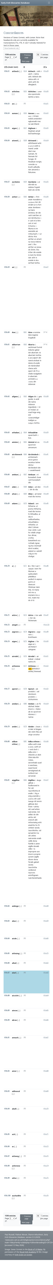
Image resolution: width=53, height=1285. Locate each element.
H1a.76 (46, 1195)
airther (31, 239)
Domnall (37, 546)
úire (34, 752)
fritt (37, 197)
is (34, 146)
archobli (31, 379)
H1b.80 (6, 741)
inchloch (31, 773)
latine (37, 462)
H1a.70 (46, 1109)
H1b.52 (6, 91)
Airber (31, 197)
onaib (39, 838)
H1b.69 (6, 503)
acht (34, 82)
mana (36, 590)
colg (30, 553)
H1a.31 (46, 103)
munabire (37, 199)
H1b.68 (6, 494)
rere (30, 634)
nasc (38, 113)
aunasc (15, 113)
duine (30, 363)
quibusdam (32, 574)
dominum (32, 694)
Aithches (32, 91)
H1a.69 (46, 1091)
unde (36, 148)
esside (38, 252)
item (36, 568)
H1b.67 (6, 487)
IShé (30, 757)
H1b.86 (6, 963)
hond (35, 768)
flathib (31, 843)
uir (40, 746)
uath (35, 744)
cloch (35, 749)
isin (29, 352)
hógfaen (31, 131)
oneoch (31, 820)
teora (33, 242)
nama (33, 402)
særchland (35, 124)
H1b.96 (6, 1146)
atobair (36, 360)
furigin (31, 159)
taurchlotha (33, 791)
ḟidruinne (31, 172)
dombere (36, 207)
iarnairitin (32, 833)
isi (40, 352)
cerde (37, 190)
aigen (14, 128)
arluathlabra (33, 522)
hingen (38, 729)
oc (35, 551)
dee (39, 487)
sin (29, 365)
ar (39, 182)
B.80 (25, 704)
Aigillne (31, 780)
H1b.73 (6, 632)
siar (29, 257)
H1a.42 (46, 474)
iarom (39, 801)
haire (33, 210)
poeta (30, 509)
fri (37, 371)
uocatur (36, 734)
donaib (36, 846)
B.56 (25, 113)
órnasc (36, 116)
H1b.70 (6, 566)
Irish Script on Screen (23, 1254)
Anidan (31, 704)
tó (33, 590)
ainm (30, 82)
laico (37, 97)
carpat (31, 568)
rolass (30, 760)
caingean (31, 649)
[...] (20, 71)
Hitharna (37, 509)
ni (32, 516)
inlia (34, 757)
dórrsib (31, 184)
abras (14, 1020)
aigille (30, 846)
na (29, 124)
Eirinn (33, 249)
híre (39, 220)
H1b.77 (6, 689)
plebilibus (32, 576)
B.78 (25, 689)
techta (38, 355)
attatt (39, 239)
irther (30, 252)
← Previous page (26, 56)
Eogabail (31, 337)
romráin (31, 164)
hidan (37, 706)
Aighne (31, 641)
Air (37, 212)
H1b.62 (6, 396)
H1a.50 (46, 641)
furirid (39, 347)
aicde (14, 938)
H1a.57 (46, 780)
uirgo (30, 734)
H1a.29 (46, 71)
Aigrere (31, 632)
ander (14, 726)
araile (37, 363)
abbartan (16, 344)
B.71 (25, 566)
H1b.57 (6, 182)
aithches (15, 91)
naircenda (32, 812)
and (29, 244)
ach (13, 1134)
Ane (13, 332)
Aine (30, 332)
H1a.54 (46, 704)
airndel (15, 656)
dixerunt (31, 584)
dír (31, 489)
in (34, 260)
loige (34, 412)
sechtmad (32, 347)
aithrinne (16, 1166)
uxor (40, 91)
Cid (38, 812)
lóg (36, 793)
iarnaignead (33, 770)
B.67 (25, 474)
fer (37, 641)
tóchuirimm (33, 699)
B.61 (25, 332)
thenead (37, 671)
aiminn (15, 442)
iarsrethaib (32, 762)
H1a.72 (46, 1146)
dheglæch (32, 84)
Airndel (31, 656)
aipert (35, 358)
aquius (39, 579)
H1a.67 (46, 1037)
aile (36, 820)
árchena (31, 212)
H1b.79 (6, 726)
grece (35, 459)
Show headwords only (11, 48)
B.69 (25, 494)
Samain (31, 154)
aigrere (15, 632)
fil (35, 159)
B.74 (25, 632)
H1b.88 (6, 995)
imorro (31, 709)
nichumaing (33, 822)
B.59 (25, 182)
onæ (39, 744)
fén (33, 566)
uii (37, 409)
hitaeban (31, 161)
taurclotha (32, 867)
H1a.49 (46, 632)
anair (30, 199)
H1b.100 (7, 1195)
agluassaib (32, 121)
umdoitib (37, 118)
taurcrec (31, 872)
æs (33, 190)
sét (32, 788)
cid (40, 830)
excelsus (31, 462)
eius (30, 94)
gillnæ (30, 783)
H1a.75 (46, 1178)
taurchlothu (33, 830)
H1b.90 (6, 1020)
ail (36, 494)
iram (32, 255)
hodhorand (32, 785)
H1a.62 (46, 963)
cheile (30, 373)
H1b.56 (6, 140)
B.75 (25, 641)
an (37, 704)
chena (30, 368)
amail (38, 131)
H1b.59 (6, 267)
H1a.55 (46, 726)
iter (36, 202)
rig (29, 546)
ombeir (31, 827)
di (29, 204)
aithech (15, 71)
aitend (15, 140)
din (40, 76)
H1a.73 (46, 953)
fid (36, 156)
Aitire (30, 615)
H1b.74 (6, 641)
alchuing (15, 953)
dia (36, 489)
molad (33, 409)
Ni (36, 154)
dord (30, 548)
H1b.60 (6, 332)
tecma (38, 496)
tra (37, 833)
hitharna (31, 506)
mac (39, 121)
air (13, 267)
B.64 (25, 432)
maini (34, 597)
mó (29, 592)
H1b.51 (6, 71)
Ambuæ (31, 474)
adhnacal (16, 1091)
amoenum (32, 447)
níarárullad (35, 365)
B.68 (25, 487)
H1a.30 (46, 91)
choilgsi (31, 556)
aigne (14, 641)
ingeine (35, 335)
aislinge (15, 906)
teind (39, 494)
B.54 (25, 71)
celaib (33, 532)
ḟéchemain (32, 620)
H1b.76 (6, 666)
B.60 (25, 197)
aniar (30, 207)
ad (36, 487)
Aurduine (32, 182)
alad (14, 973)
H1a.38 (46, 396)
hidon (38, 709)
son (38, 851)
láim (32, 204)
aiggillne (15, 780)
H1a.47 (46, 615)
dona (35, 841)
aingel (14, 625)
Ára (35, 244)
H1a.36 (46, 197)
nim (29, 169)
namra (31, 661)
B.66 (25, 454)
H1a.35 (46, 182)
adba (30, 744)
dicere (30, 859)
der (29, 732)
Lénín (34, 530)
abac (14, 921)
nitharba (31, 524)
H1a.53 (46, 689)
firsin (30, 806)
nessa (39, 247)
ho (35, 255)
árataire (31, 595)
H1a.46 (46, 566)
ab (36, 442)
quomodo (36, 94)
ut (40, 215)
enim (33, 732)
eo (38, 442)
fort (39, 204)
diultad (31, 706)
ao (13, 103)
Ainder (31, 726)
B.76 (25, 656)
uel (40, 732)
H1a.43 (46, 487)
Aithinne (32, 666)
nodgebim (37, 373)
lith (37, 757)
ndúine (31, 187)
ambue (15, 474)
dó (39, 202)
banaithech (32, 540)
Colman (35, 527)
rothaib (31, 543)
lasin (30, 190)
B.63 (25, 396)
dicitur (31, 236)
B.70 (25, 503)
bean (38, 726)
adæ (14, 487)
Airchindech (33, 454)
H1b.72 (6, 625)
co (36, 164)
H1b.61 (6, 344)
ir (28, 220)
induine (31, 350)
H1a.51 (46, 656)
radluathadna (33, 519)
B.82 (25, 780)
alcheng (15, 1156)
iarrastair (31, 776)
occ (39, 540)
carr (37, 566)
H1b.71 (6, 615)
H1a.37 (46, 267)
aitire (14, 615)
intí (29, 415)
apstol (14, 689)
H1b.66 (6, 474)
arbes (37, 809)
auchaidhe (16, 1195)
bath (35, 435)
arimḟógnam (33, 875)
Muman (31, 571)
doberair (31, 384)
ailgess (15, 396)
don (36, 804)
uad (38, 798)
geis (40, 396)
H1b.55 (6, 128)
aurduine (16, 182)
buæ (39, 477)
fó (40, 704)
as (35, 247)
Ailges (30, 396)
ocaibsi (35, 548)
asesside (31, 231)
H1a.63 (46, 973)
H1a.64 (46, 995)
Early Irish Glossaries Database (15, 3)
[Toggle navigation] (49, 3)
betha (37, 263)
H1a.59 (46, 921)
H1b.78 (6, 704)
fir (39, 825)
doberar (31, 404)
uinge (38, 532)
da (34, 618)
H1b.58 (6, 197)
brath (30, 167)
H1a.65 (46, 1010)
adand (30, 551)
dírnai (34, 535)
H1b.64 (6, 442)
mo (35, 553)
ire (37, 228)
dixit (30, 151)
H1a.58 (46, 906)
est (29, 218)
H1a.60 (46, 938)
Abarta (31, 344)
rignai (37, 543)
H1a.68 (46, 1071)
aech (30, 74)
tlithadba (34, 514)
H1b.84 (6, 938)
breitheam (32, 637)
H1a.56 (46, 741)
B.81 (25, 741)
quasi (30, 435)
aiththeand (32, 143)
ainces (14, 1010)
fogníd (37, 187)
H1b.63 (6, 432)
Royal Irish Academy (28, 1252)
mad (30, 412)
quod (30, 445)
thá (29, 590)
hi (29, 514)
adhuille (36, 167)
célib (30, 849)
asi (37, 231)
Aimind (31, 442)
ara (31, 358)
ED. (30, 669)
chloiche (31, 755)
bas (29, 438)
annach (15, 1037)
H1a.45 (46, 503)
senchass (33, 765)
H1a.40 (46, 442)
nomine (37, 332)
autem (31, 856)
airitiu (36, 806)
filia (37, 732)
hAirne (38, 242)
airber (14, 197)
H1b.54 (6, 113)
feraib (30, 862)
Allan (30, 494)
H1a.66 (46, 1020)
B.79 (25, 726)
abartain (34, 352)
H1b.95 (6, 1134)
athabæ (15, 432)
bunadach (32, 477)
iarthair (31, 263)
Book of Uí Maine (35, 1249)
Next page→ (26, 61)
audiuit (31, 579)
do (38, 82)
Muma (31, 228)
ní (38, 79)
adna (14, 1178)
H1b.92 (6, 1071)
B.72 (25, 615)
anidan (15, 704)
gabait (36, 862)
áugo (39, 780)
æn (37, 503)
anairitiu (31, 825)
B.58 (25, 140)
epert (30, 371)
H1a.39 (46, 432)
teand (30, 148)
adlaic (30, 814)
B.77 (25, 666)
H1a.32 (46, 113)
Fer (40, 568)
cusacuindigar (33, 417)
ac (33, 553)
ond (31, 749)
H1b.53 (6, 103)
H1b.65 (6, 454)
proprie (37, 854)
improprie (32, 851)
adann (14, 503)
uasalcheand (35, 470)
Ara (35, 236)
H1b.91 (6, 1037)
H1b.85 (6, 953)
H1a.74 (46, 1166)
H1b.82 (6, 906)
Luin (39, 530)
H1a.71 (46, 1134)
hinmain (31, 156)
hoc (29, 535)
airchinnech (17, 454)
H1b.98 (6, 1166)
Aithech (31, 71)
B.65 (25, 442)
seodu (37, 827)
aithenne (16, 666)
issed (30, 768)
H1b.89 (6, 1010)
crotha (31, 538)
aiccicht (15, 995)
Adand (31, 503)
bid (29, 133)
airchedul (32, 647)
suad (40, 762)
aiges (30, 644)
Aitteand (32, 140)
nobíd (30, 118)
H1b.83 (6, 921)
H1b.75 (6, 656)
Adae (30, 487)
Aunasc (31, 113)
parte (30, 582)
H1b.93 (6, 1091)
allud (14, 963)
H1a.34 (46, 140)
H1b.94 (6, 1109)
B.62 (25, 344)
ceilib (30, 841)
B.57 (25, 128)
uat (29, 223)
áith (38, 71)
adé (40, 615)
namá (30, 360)
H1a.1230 (47, 625)
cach (30, 215)
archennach (32, 457)
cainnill (39, 551)
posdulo (31, 691)
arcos (30, 459)
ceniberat (32, 870)
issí (36, 773)
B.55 (25, 91)
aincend (35, 169)
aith (29, 76)
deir (31, 729)
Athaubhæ (32, 432)
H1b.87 (6, 973)
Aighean (31, 128)
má (38, 597)
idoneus (31, 714)
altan (14, 494)
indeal (30, 659)
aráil (37, 399)
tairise (30, 717)
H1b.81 (6, 780)
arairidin (35, 796)
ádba (30, 752)
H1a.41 (46, 454)
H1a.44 (46, 494)
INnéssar (32, 587)
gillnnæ (31, 804)
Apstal (31, 689)
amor (14, 1071)
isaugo (31, 801)
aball (14, 1109)
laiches (31, 97)
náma (36, 74)
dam (38, 587)
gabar (37, 350)
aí (33, 644)
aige (38, 632)
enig (38, 412)
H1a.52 (46, 666)
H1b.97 (6, 1156)
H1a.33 (46, 128)
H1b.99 (6, 1178)
